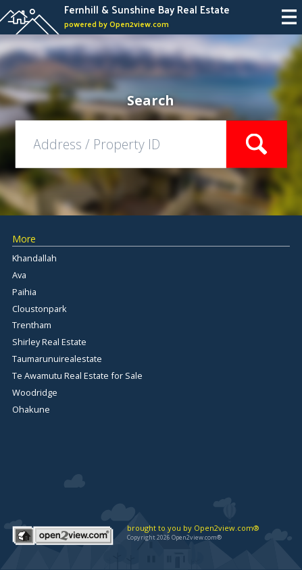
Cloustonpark (39, 309)
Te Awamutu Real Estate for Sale (77, 375)
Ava (19, 275)
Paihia (24, 292)
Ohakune (31, 409)
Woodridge (34, 392)
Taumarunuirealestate (57, 359)
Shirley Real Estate (49, 342)
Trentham (31, 325)
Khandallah (34, 258)
